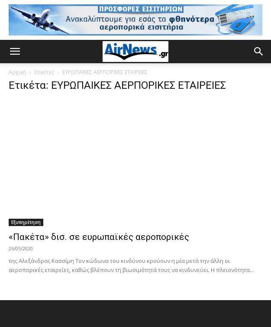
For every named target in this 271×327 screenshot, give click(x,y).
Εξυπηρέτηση (26, 222)
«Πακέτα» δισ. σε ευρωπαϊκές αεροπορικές (99, 237)
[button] (15, 51)
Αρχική (17, 72)
